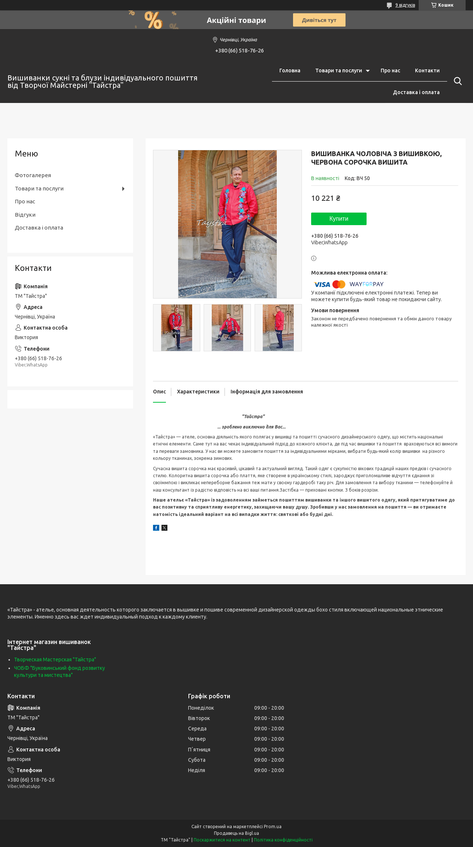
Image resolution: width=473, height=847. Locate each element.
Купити (338, 219)
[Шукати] (456, 81)
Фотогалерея (33, 175)
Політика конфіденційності (283, 839)
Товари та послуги (338, 70)
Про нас (390, 70)
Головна (289, 70)
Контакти (427, 70)
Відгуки (25, 214)
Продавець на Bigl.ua (236, 833)
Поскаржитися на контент (222, 839)
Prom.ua (273, 826)
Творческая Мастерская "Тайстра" (55, 659)
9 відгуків (405, 5)
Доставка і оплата (416, 92)
